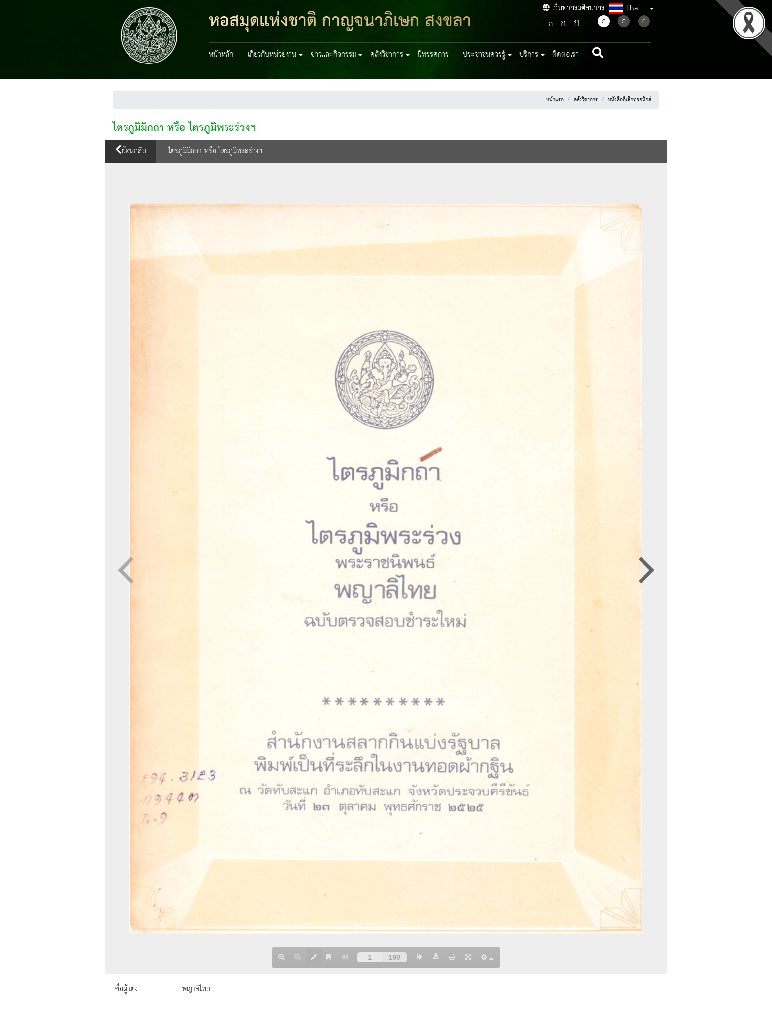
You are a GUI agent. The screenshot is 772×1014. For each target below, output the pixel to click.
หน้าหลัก (221, 54)
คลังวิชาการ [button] (386, 54)
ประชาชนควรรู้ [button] (484, 54)
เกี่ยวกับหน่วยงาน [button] (272, 54)
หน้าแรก (555, 100)
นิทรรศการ (433, 54)
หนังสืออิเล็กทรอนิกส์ (629, 100)
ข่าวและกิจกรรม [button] (333, 54)
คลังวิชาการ (586, 100)
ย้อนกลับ (130, 151)
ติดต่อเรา (565, 54)
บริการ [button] (528, 54)
